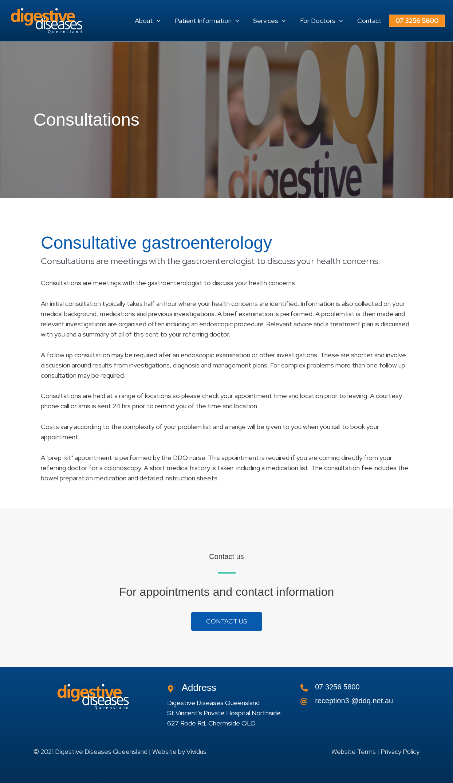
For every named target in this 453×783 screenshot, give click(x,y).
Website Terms (353, 752)
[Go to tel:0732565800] (359, 689)
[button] (158, 20)
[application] (168, 21)
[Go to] (359, 703)
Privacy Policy (400, 752)
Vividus (196, 752)
